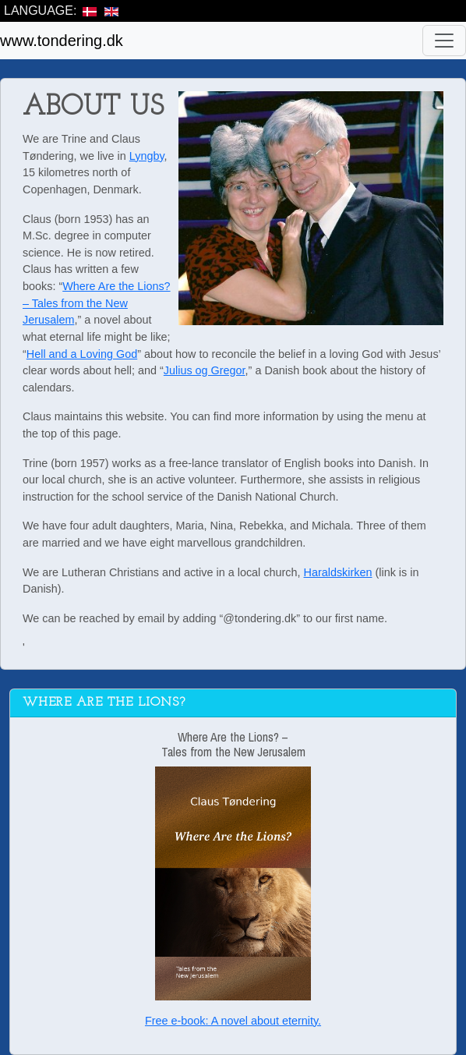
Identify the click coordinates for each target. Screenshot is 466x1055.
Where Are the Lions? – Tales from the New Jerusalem (97, 303)
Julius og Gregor (204, 370)
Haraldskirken (338, 572)
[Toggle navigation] (444, 40)
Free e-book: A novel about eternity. (233, 1020)
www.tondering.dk (61, 40)
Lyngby (146, 156)
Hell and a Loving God (81, 354)
